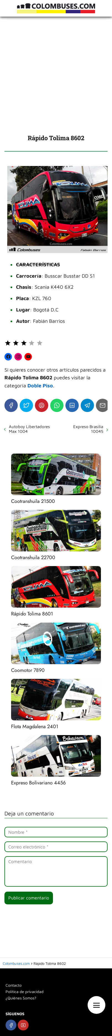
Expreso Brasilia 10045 (88, 429)
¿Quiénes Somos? (21, 998)
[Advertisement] (56, 75)
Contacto (14, 985)
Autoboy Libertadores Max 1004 (29, 429)
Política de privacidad (25, 991)
